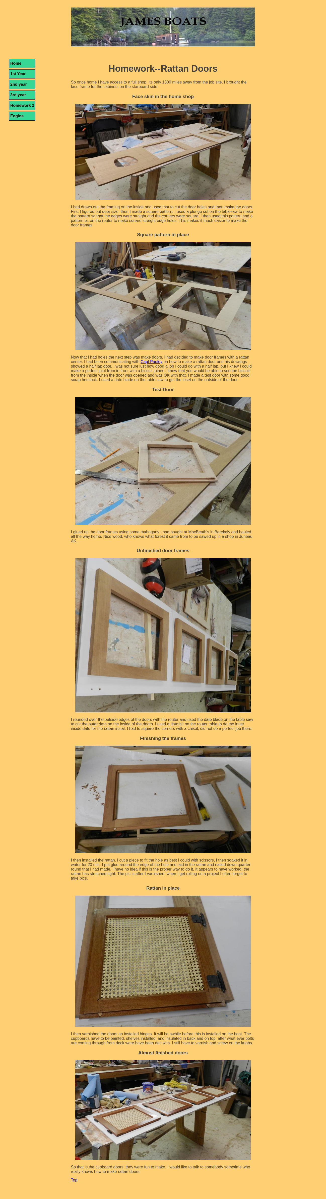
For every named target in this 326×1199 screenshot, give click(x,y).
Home (15, 63)
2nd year (18, 84)
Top (74, 1180)
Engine (17, 116)
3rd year (18, 95)
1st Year (18, 74)
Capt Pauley (151, 362)
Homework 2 (22, 105)
